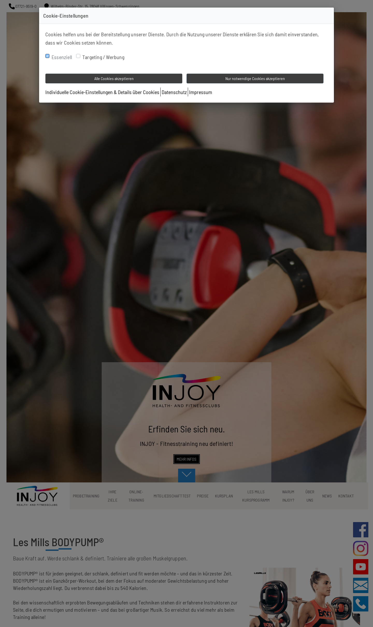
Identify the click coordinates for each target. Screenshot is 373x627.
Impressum (200, 92)
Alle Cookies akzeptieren (114, 78)
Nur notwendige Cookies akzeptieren (255, 78)
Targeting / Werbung (103, 57)
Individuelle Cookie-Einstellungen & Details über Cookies (102, 92)
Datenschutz (174, 92)
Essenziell (62, 57)
